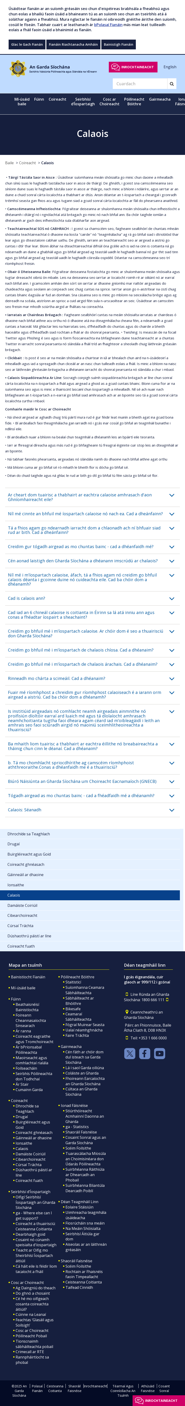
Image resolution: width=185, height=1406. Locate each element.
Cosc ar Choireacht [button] (109, 101)
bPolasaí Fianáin (108, 24)
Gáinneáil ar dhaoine (34, 1137)
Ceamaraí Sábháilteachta (78, 1016)
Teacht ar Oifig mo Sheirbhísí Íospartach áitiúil (34, 1255)
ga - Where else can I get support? (34, 1215)
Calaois (47, 162)
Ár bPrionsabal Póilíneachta (29, 1049)
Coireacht (27, 162)
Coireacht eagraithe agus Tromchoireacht (34, 1039)
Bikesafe (73, 1008)
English (170, 66)
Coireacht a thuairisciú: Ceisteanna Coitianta (35, 1226)
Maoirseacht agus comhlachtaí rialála (32, 1060)
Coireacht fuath (29, 1180)
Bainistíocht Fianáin (28, 976)
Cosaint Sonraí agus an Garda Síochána (85, 1140)
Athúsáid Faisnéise (148, 1388)
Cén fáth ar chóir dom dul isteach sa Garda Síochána (84, 1057)
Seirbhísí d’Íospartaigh (30, 1191)
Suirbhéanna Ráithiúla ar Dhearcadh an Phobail (84, 1175)
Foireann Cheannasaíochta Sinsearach (31, 1020)
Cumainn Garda (29, 1089)
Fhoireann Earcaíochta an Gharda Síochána (85, 1081)
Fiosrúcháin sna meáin (85, 1223)
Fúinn (16, 999)
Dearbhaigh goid (30, 1234)
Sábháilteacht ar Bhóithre (79, 1001)
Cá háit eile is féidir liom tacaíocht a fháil (36, 1269)
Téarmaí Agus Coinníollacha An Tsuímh (122, 1391)
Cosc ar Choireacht (27, 1282)
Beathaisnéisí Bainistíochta (27, 1007)
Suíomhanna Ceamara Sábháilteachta (84, 990)
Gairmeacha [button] (160, 99)
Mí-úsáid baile (22, 101)
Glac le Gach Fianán (27, 44)
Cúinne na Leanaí (31, 1314)
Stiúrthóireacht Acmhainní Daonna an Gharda (84, 1116)
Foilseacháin (26, 1068)
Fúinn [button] (39, 99)
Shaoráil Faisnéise (81, 1132)
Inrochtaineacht (137, 67)
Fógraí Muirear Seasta (84, 1024)
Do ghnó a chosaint (33, 1293)
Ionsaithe (24, 1143)
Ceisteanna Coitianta (83, 1282)
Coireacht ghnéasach (34, 1132)
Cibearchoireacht (30, 1159)
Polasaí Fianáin (37, 1388)
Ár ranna (23, 1031)
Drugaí (22, 1116)
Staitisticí (73, 982)
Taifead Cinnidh (79, 1287)
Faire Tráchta (77, 1035)
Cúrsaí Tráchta (28, 1164)
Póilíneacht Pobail (31, 1335)
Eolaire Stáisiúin (79, 1207)
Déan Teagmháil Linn (79, 1201)
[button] (94, 497)
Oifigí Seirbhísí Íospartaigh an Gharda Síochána (35, 1202)
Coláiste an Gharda (82, 1073)
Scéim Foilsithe (78, 1148)
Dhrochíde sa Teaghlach (27, 1108)
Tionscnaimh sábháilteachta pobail (34, 1344)
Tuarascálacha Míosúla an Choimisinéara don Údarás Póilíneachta (85, 1159)
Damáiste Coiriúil (30, 1154)
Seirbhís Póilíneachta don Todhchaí (34, 1076)
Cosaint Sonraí (164, 1388)
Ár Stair (22, 1084)
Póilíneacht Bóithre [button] (134, 101)
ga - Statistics (77, 1126)
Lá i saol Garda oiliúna (84, 1067)
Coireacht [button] (57, 99)
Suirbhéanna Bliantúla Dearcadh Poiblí (85, 1188)
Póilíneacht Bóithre (77, 976)
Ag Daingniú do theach (35, 1287)
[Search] (140, 83)
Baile (9, 162)
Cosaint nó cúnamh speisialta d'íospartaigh (36, 1242)
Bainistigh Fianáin (118, 44)
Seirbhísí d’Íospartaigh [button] (83, 101)
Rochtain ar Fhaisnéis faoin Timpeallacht (84, 1274)
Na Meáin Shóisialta (82, 1228)
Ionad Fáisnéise (74, 1105)
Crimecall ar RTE (30, 1351)
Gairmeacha (71, 1046)
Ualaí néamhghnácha (84, 1030)
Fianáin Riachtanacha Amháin (73, 44)
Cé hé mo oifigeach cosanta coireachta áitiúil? (32, 1304)
